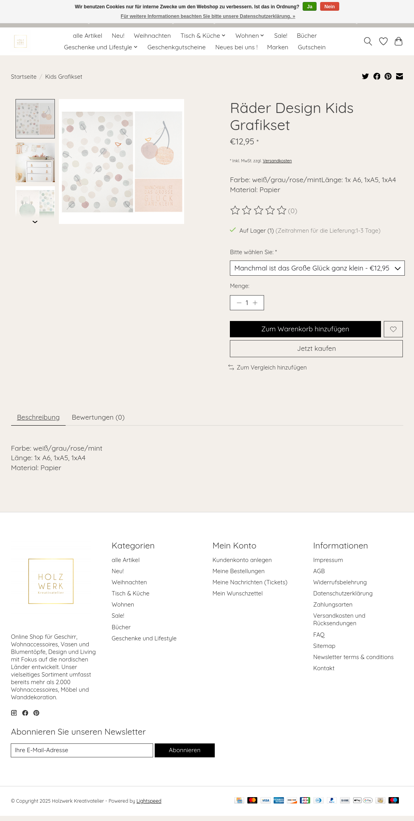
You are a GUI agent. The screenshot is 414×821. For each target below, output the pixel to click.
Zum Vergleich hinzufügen (267, 371)
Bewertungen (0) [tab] (102, 421)
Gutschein (312, 47)
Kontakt (324, 673)
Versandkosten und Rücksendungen (339, 624)
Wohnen (123, 609)
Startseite (24, 76)
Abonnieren (184, 755)
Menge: (239, 286)
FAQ (319, 639)
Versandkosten (277, 160)
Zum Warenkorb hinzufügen (305, 331)
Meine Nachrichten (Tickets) (250, 587)
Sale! (281, 35)
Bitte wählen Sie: (253, 252)
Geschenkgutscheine (177, 47)
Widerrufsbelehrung (340, 587)
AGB (319, 576)
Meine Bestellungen (238, 576)
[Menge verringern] (238, 303)
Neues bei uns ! (236, 47)
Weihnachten (152, 35)
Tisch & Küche (131, 598)
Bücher (307, 35)
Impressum (328, 564)
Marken (277, 47)
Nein (330, 7)
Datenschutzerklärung (343, 598)
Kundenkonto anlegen (242, 564)
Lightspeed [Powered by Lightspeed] (148, 806)
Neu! (118, 35)
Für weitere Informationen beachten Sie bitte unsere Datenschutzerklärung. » (208, 16)
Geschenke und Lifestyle (144, 643)
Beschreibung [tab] (39, 421)
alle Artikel (87, 35)
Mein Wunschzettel (237, 598)
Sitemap (324, 651)
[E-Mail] (82, 755)
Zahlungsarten (333, 609)
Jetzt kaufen (316, 352)
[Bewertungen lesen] (259, 210)
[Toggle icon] (367, 41)
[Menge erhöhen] (256, 303)
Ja (309, 7)
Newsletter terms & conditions (353, 662)
